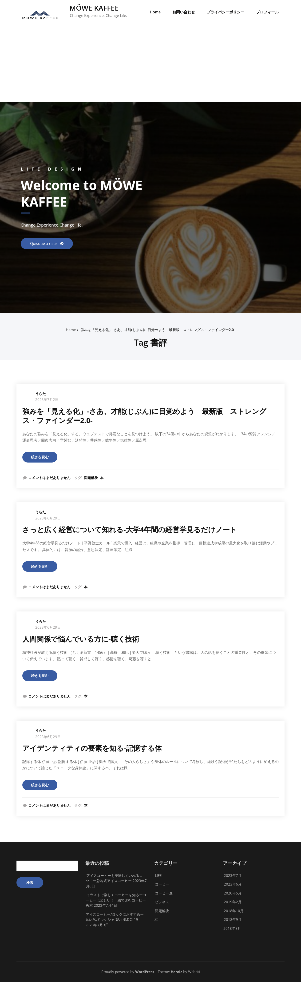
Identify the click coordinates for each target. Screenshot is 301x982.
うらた (40, 393)
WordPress (144, 971)
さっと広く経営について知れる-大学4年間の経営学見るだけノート (129, 529)
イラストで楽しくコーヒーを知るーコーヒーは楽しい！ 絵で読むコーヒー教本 (116, 900)
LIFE (158, 875)
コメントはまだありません (49, 477)
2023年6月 (233, 884)
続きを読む (40, 457)
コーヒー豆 (164, 893)
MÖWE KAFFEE (94, 8)
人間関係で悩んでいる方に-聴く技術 (80, 639)
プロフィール (267, 12)
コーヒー (162, 884)
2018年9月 (233, 919)
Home (155, 12)
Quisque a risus (44, 243)
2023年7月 (233, 875)
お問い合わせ (183, 12)
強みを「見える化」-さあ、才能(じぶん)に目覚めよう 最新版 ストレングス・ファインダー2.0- (158, 329)
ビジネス (162, 901)
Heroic (176, 971)
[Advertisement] (150, 66)
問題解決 (91, 477)
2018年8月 (232, 928)
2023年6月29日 (48, 518)
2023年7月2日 (47, 399)
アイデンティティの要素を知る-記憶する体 (92, 748)
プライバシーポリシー (225, 12)
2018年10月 (234, 910)
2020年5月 (233, 893)
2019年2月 (233, 901)
